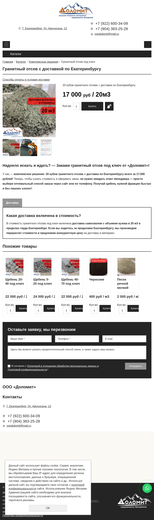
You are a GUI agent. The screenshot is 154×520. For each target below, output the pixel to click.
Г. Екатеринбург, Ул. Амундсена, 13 (44, 28)
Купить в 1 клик (109, 106)
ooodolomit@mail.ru (107, 33)
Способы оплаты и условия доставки (26, 79)
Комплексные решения (43, 61)
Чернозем (96, 279)
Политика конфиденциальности (23, 515)
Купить (92, 106)
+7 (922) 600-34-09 (112, 23)
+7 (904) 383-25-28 (112, 29)
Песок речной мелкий (122, 284)
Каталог (21, 61)
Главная (8, 61)
